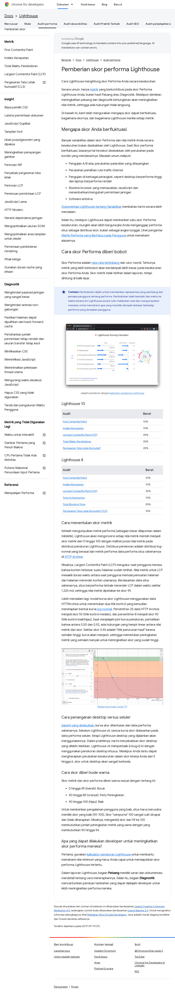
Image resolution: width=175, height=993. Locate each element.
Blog (104, 4)
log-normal (104, 609)
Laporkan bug (62, 950)
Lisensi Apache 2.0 (138, 910)
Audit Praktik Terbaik (107, 23)
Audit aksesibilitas (75, 23)
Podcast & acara (103, 968)
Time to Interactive (74, 497)
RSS (137, 971)
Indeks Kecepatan (73, 428)
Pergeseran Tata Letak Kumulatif (82, 448)
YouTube (139, 956)
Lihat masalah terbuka (67, 956)
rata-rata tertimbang (105, 263)
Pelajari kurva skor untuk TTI (112, 706)
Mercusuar (11, 23)
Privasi (74, 986)
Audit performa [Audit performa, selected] (47, 23)
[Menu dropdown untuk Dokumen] (73, 4)
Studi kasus (88, 4)
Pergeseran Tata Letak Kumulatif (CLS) (85, 511)
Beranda (66, 60)
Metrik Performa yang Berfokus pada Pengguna (93, 235)
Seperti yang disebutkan (77, 725)
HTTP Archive (74, 557)
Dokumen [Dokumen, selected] (63, 4)
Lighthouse (28, 16)
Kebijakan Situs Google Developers (107, 914)
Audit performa (111, 60)
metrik (94, 89)
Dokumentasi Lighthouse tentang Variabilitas (91, 207)
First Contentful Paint (75, 421)
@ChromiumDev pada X (149, 950)
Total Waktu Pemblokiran (77, 441)
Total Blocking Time (74, 504)
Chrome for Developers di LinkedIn (150, 964)
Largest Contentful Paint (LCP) (80, 434)
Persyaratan (61, 986)
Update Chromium (105, 950)
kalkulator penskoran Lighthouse (126, 393)
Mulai (27, 23)
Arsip (97, 962)
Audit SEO (132, 23)
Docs (8, 16)
